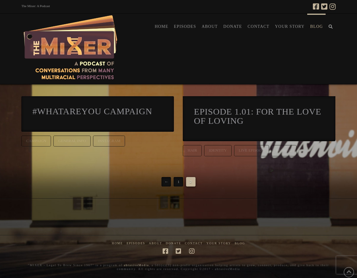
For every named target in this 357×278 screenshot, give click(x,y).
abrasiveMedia (136, 265)
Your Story (218, 243)
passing (284, 150)
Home (117, 243)
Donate (173, 243)
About (155, 243)
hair (192, 150)
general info (72, 141)
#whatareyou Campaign (92, 111)
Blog (240, 243)
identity (218, 150)
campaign (36, 141)
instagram (109, 141)
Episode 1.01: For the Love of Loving (257, 116)
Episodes (136, 243)
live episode (251, 150)
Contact (194, 243)
